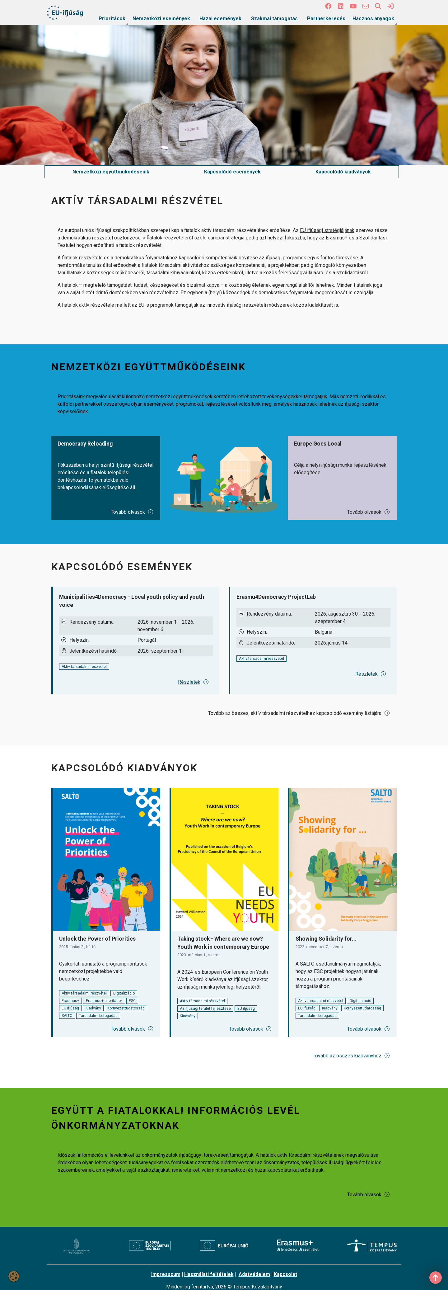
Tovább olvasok (132, 512)
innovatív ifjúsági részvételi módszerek (249, 305)
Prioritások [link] (112, 18)
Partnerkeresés (326, 18)
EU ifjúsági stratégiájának (327, 230)
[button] (328, 6)
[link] (390, 6)
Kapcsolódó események (232, 172)
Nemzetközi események (161, 18)
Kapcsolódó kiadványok (343, 172)
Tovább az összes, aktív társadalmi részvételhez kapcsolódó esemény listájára (299, 713)
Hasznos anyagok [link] (373, 18)
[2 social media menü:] (340, 6)
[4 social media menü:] (365, 6)
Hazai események (220, 18)
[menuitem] (112, 18)
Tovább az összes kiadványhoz (351, 1056)
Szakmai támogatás (274, 18)
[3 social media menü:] (353, 6)
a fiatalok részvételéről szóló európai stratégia (194, 238)
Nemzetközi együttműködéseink (110, 172)
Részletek (193, 682)
